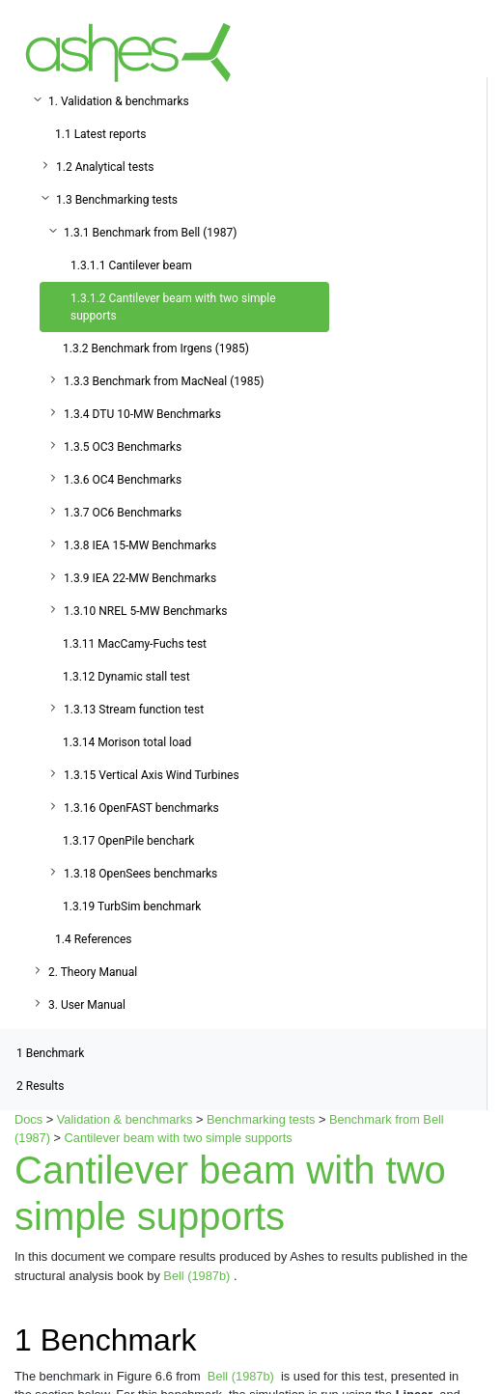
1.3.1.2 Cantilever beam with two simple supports (173, 307)
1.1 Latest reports (100, 134)
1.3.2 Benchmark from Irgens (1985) (156, 348)
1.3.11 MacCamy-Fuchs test (135, 644)
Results (40, 1086)
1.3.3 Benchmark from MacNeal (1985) (164, 381)
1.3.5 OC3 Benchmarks (122, 447)
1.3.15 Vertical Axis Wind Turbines (151, 775)
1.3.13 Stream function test (134, 709)
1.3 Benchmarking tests (117, 200)
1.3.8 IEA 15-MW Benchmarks (140, 545)
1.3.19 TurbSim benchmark (132, 906)
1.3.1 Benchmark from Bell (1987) (150, 232)
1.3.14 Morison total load (127, 742)
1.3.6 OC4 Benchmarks (122, 480)
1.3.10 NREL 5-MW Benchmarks (145, 611)
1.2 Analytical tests (104, 167)
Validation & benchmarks (125, 1119)
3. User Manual (87, 1005)
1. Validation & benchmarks (118, 101)
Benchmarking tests (261, 1119)
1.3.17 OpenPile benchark (128, 841)
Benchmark (50, 1053)
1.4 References (93, 939)
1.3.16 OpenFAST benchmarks (141, 808)
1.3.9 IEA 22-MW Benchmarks (140, 578)
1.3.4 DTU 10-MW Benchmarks (142, 414)
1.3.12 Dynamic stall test (126, 676)
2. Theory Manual (92, 972)
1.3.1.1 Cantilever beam (131, 265)
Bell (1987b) (198, 1276)
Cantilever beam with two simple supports (179, 1137)
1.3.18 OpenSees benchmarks (140, 873)
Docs (28, 1119)
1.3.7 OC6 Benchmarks (122, 512)
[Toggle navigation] (459, 52)
